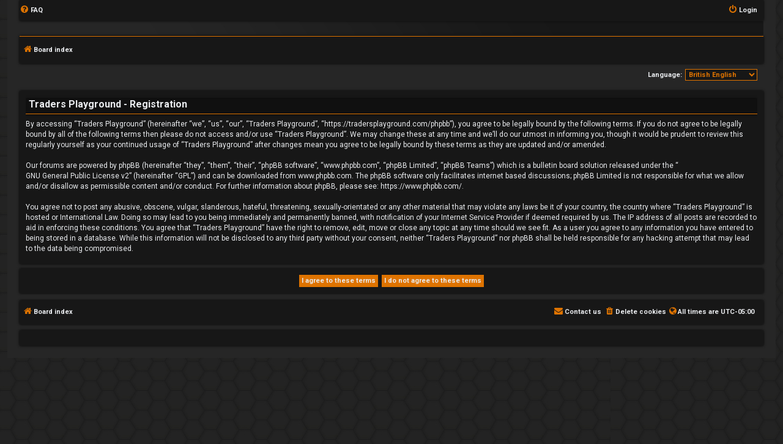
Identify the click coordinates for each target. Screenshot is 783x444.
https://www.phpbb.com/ (421, 186)
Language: (665, 75)
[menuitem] (31, 10)
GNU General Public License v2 (77, 176)
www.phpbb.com (325, 176)
